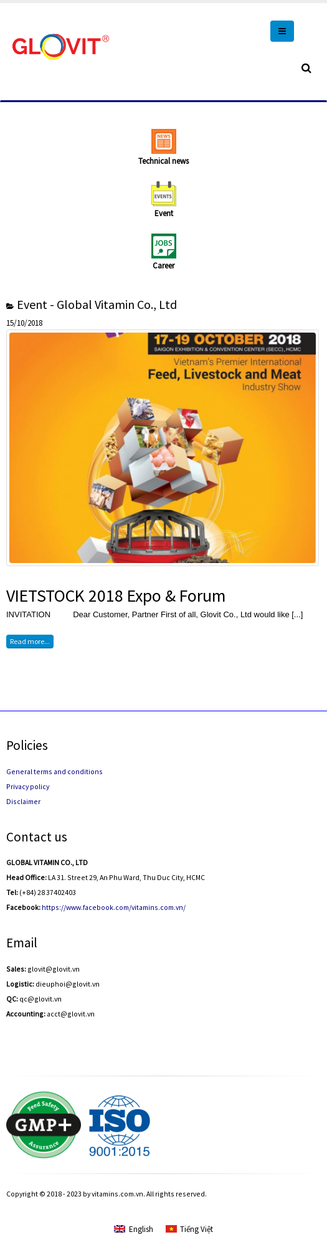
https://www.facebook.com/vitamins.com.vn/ (114, 907)
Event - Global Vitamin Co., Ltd (97, 304)
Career (163, 265)
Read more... (30, 641)
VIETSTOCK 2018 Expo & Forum (115, 596)
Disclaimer (23, 801)
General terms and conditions (54, 771)
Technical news (163, 161)
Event (163, 213)
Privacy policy (27, 786)
